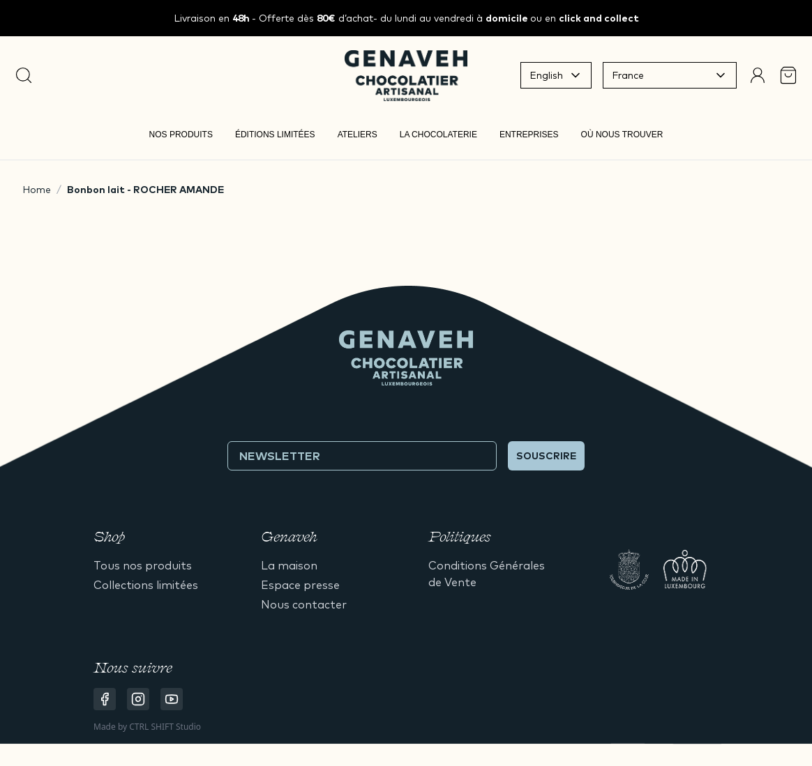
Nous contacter (304, 604)
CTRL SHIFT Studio (165, 727)
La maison (289, 565)
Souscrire (546, 456)
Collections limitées (145, 585)
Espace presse (300, 585)
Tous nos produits (142, 565)
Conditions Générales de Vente (486, 573)
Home (36, 189)
